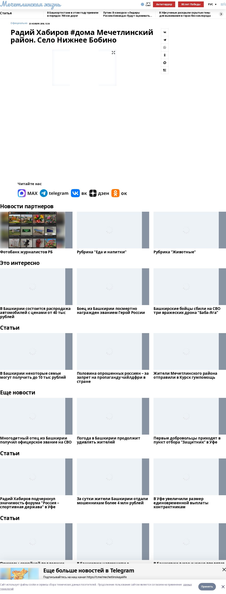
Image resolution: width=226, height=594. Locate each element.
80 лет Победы (191, 4)
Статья (6, 13)
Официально (18, 23)
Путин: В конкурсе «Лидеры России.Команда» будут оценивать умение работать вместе (126, 14)
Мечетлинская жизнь (30, 4)
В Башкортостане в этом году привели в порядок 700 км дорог (72, 14)
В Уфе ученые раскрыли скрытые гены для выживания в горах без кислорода (184, 14)
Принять (207, 586)
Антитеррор (164, 4)
